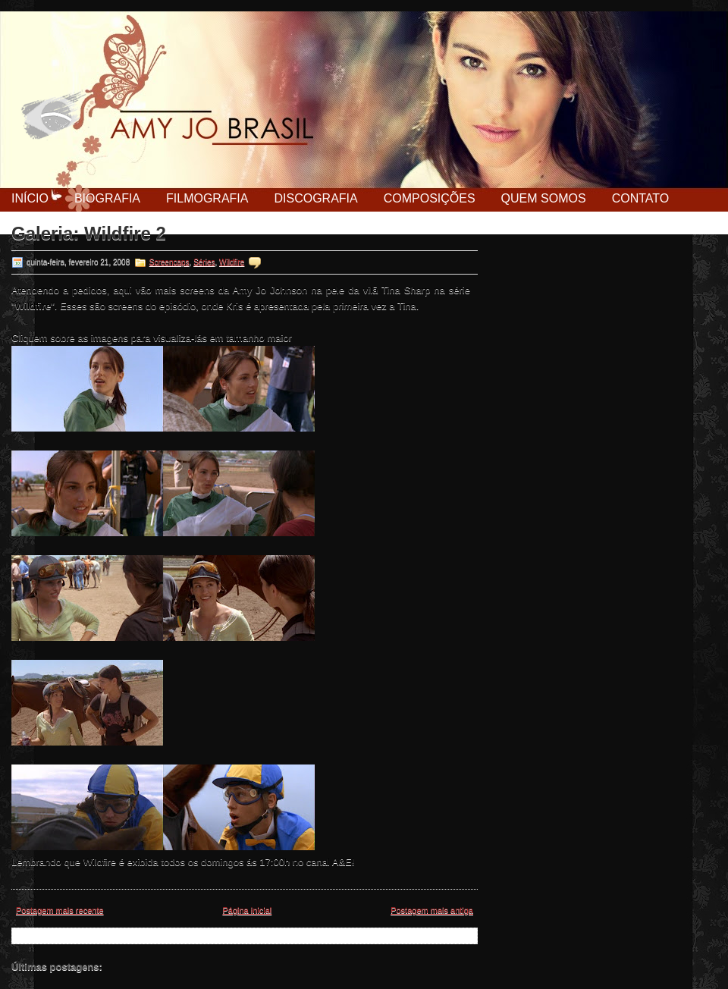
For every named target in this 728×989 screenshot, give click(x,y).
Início (30, 198)
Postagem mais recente (60, 910)
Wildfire (231, 262)
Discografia (315, 198)
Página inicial (246, 910)
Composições (429, 198)
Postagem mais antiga (432, 910)
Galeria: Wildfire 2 (88, 233)
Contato (641, 198)
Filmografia (207, 198)
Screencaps (169, 262)
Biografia (107, 198)
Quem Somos (543, 198)
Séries (204, 262)
